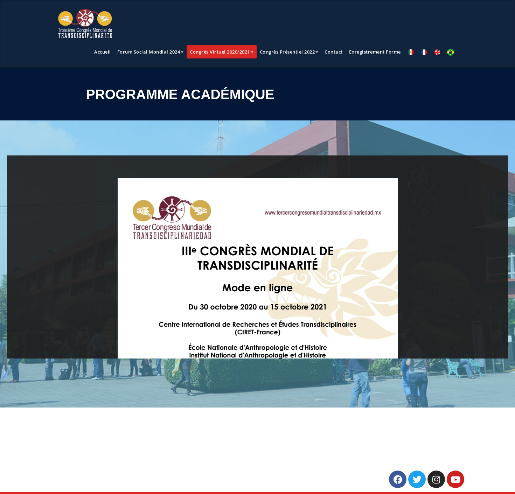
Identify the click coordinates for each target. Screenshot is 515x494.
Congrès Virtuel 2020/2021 (221, 52)
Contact (334, 52)
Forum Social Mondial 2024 (150, 52)
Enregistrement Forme (375, 52)
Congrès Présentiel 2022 (289, 52)
